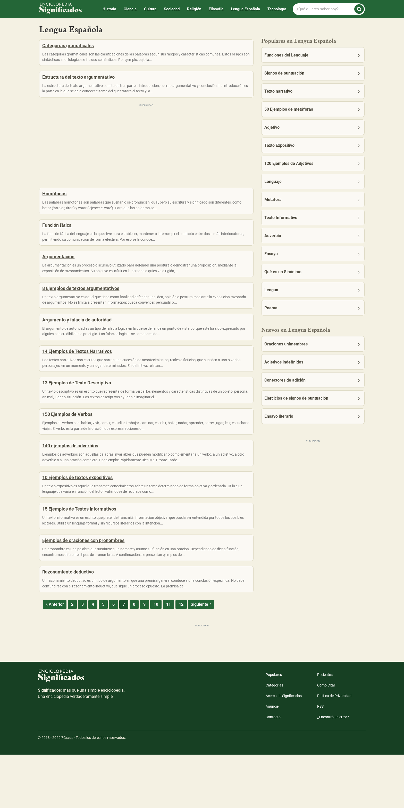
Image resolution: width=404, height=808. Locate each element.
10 (156, 657)
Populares (274, 728)
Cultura (150, 9)
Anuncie (272, 760)
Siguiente (202, 657)
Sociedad (172, 9)
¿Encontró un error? (333, 770)
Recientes (325, 728)
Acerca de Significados (284, 749)
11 (168, 657)
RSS (320, 760)
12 (181, 657)
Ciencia (130, 9)
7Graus (67, 791)
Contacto (273, 770)
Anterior (54, 657)
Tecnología (276, 9)
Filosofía (216, 9)
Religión (194, 9)
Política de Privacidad (334, 749)
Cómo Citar (326, 739)
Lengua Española (245, 9)
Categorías (274, 739)
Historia (109, 9)
